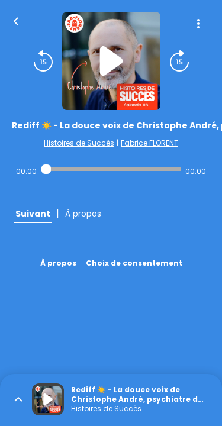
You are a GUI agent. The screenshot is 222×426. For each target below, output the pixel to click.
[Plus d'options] (198, 24)
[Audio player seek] (111, 169)
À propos (58, 263)
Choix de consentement (134, 263)
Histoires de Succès (79, 143)
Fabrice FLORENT (149, 143)
